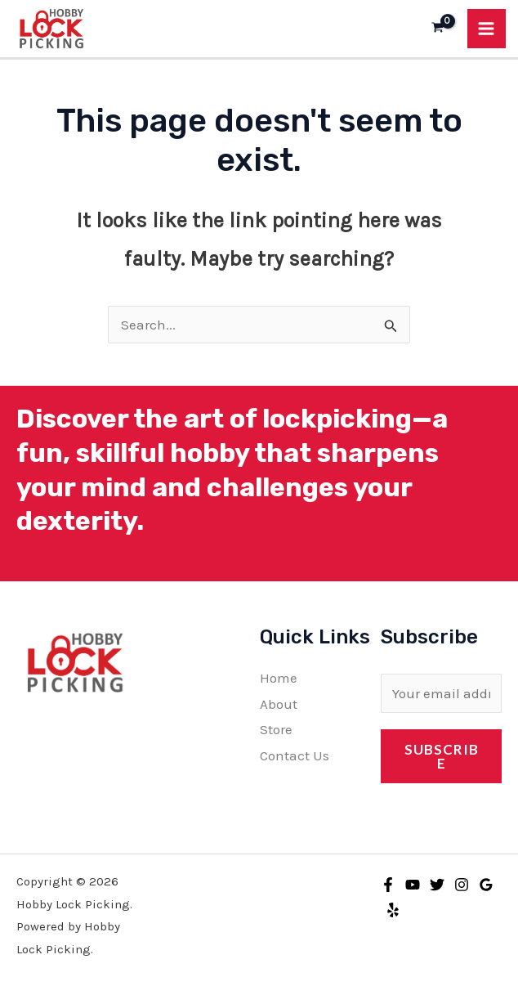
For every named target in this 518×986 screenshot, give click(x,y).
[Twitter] (437, 883)
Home (278, 678)
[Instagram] (461, 883)
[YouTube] (412, 883)
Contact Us (294, 754)
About (278, 703)
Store (276, 729)
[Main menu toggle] (487, 28)
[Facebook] (388, 883)
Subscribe (441, 755)
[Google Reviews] (486, 883)
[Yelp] (393, 910)
